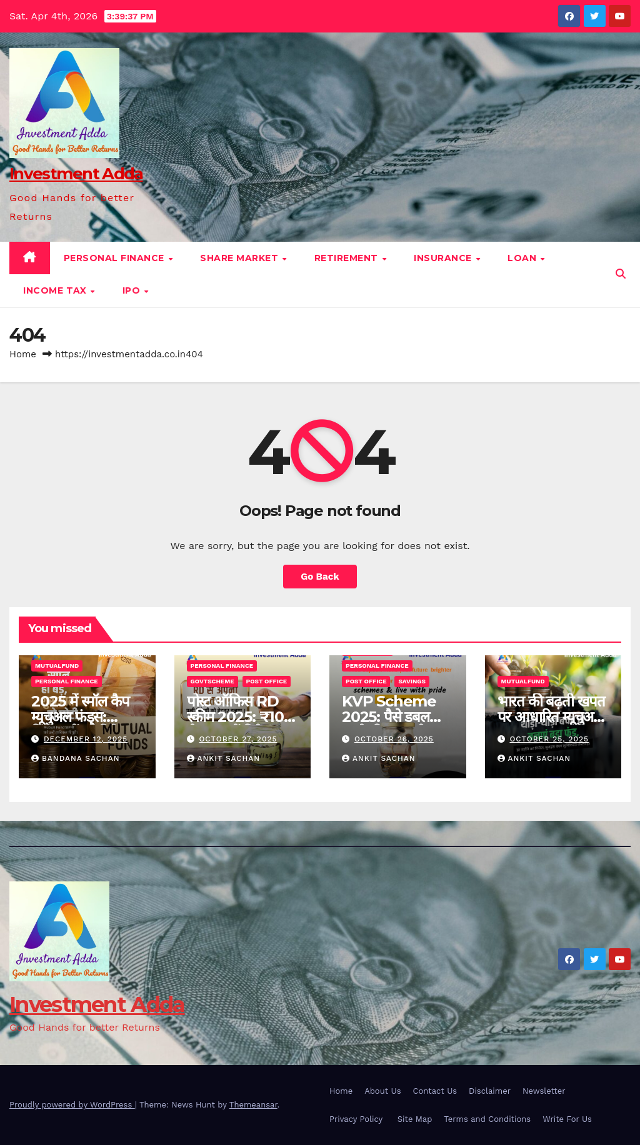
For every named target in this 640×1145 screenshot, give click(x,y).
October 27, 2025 (238, 739)
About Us (382, 1091)
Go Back (320, 576)
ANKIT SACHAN (224, 758)
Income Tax (56, 290)
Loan (523, 258)
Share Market (240, 258)
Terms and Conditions (487, 1119)
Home (22, 354)
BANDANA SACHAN (75, 758)
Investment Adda (76, 174)
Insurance (444, 258)
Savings (412, 681)
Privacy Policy (357, 1119)
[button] (621, 274)
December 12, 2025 (86, 739)
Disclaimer (490, 1091)
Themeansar (253, 1104)
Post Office (266, 681)
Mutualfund (57, 665)
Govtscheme (212, 681)
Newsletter (544, 1091)
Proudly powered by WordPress (72, 1104)
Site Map (415, 1119)
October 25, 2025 (549, 739)
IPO (132, 290)
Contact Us (435, 1091)
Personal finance (116, 258)
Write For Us (567, 1119)
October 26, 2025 (394, 739)
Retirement (347, 258)
